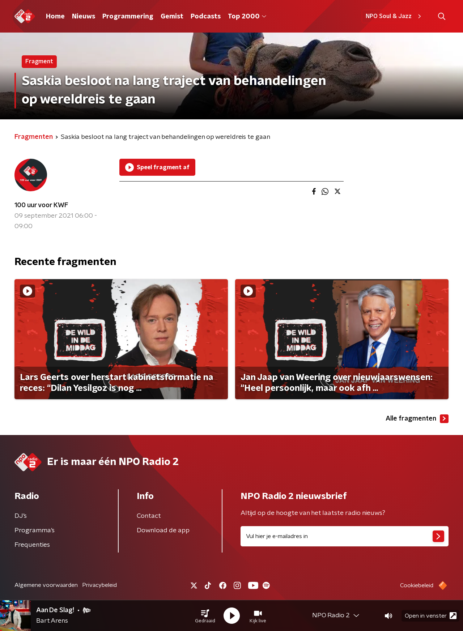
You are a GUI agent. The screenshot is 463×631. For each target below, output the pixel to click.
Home (55, 16)
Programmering (127, 16)
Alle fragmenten (417, 418)
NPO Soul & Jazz (394, 16)
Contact (149, 516)
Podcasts (206, 16)
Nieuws (83, 16)
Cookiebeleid (416, 585)
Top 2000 (247, 16)
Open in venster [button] (430, 615)
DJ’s (20, 516)
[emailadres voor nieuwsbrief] (345, 536)
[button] (205, 615)
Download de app (163, 530)
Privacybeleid (99, 585)
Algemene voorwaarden (46, 585)
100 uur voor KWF (41, 205)
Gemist (172, 16)
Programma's (34, 530)
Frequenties (32, 545)
